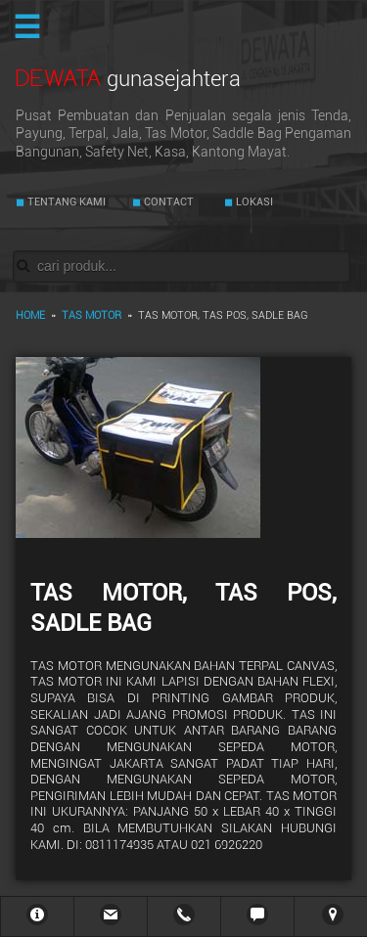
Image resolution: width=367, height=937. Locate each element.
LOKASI (253, 202)
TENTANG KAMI (65, 202)
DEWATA (128, 78)
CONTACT (167, 202)
